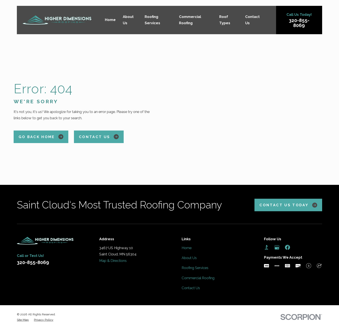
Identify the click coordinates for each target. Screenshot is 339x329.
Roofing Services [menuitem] (152, 20)
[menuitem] (23, 320)
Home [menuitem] (110, 20)
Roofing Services (195, 268)
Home (187, 248)
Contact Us (99, 136)
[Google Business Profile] (276, 247)
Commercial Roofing (198, 278)
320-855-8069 (299, 23)
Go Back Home (41, 136)
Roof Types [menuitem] (224, 20)
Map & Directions (113, 260)
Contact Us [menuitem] (252, 20)
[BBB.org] (266, 247)
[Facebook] (287, 247)
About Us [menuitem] (128, 20)
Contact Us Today (288, 205)
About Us (189, 258)
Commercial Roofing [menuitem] (190, 20)
